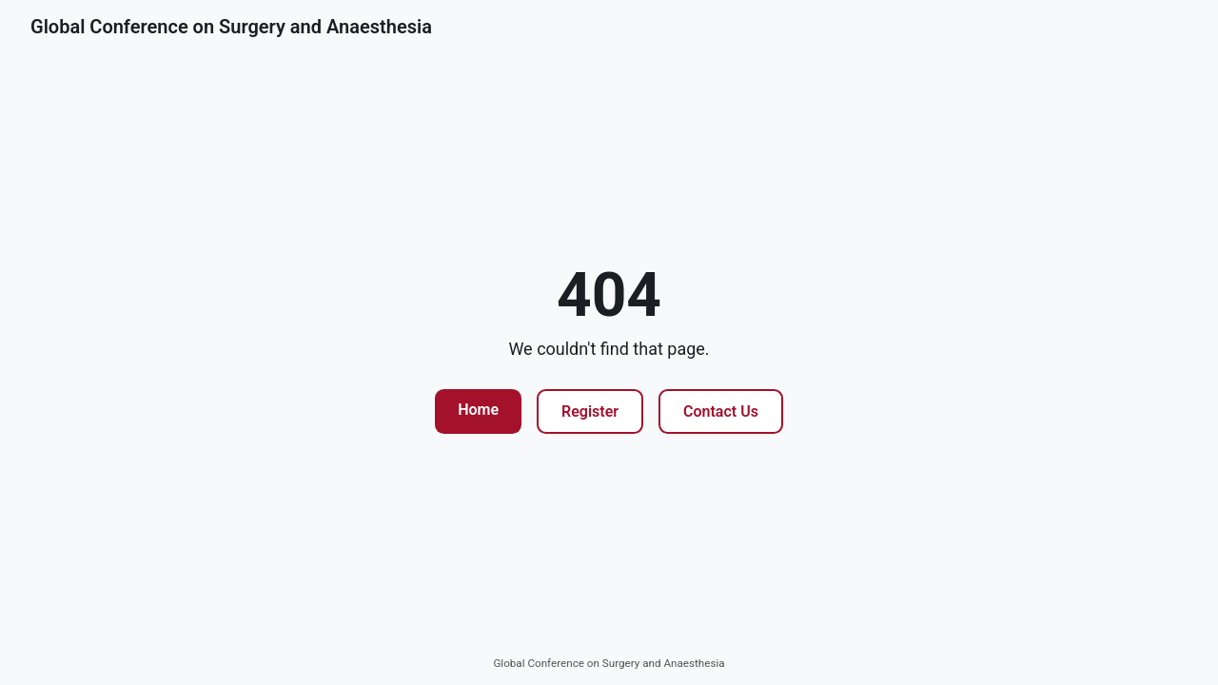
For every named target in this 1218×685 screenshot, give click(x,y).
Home (478, 410)
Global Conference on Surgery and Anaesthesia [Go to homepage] (231, 26)
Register (590, 411)
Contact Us (720, 411)
